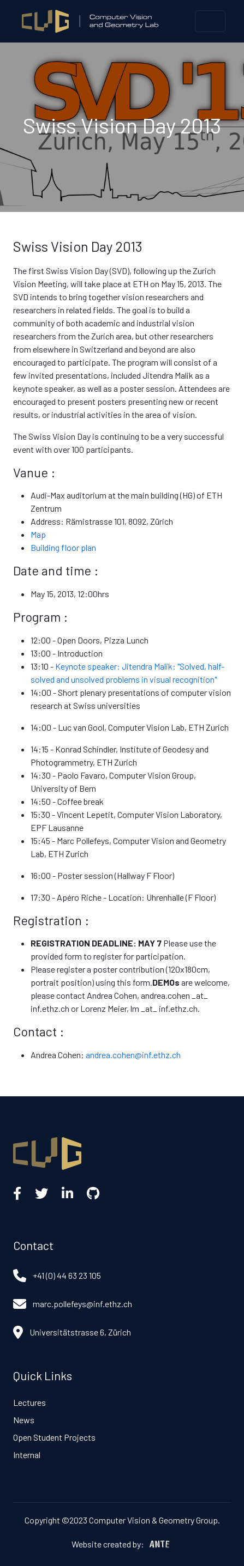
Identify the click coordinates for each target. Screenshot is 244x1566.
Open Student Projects (54, 1437)
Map (38, 534)
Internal (26, 1454)
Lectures (29, 1402)
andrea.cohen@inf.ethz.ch (133, 1054)
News (23, 1420)
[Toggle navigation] (210, 21)
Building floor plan (63, 547)
